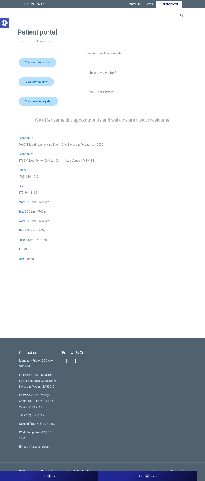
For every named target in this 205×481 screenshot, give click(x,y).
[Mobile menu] (172, 15)
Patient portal (169, 4)
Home (21, 41)
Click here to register (38, 101)
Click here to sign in (37, 62)
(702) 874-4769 (37, 4)
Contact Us (135, 4)
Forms (149, 4)
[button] (4, 23)
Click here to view (36, 82)
